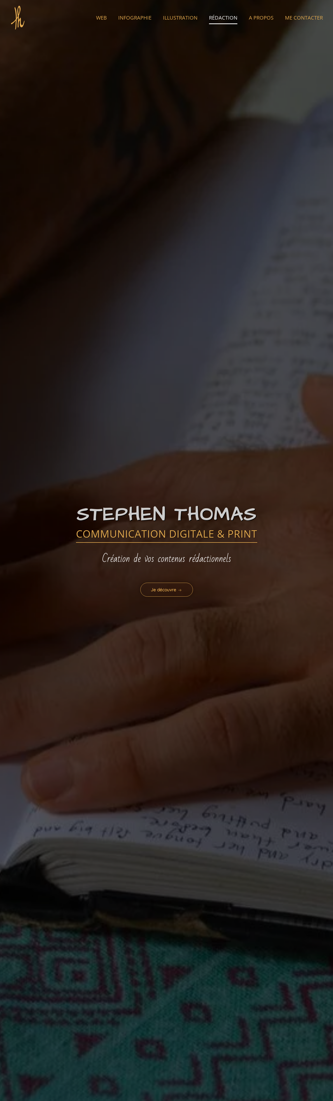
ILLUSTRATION (180, 17)
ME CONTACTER (304, 17)
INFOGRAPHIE (135, 17)
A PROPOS (261, 17)
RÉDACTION (223, 17)
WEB (101, 17)
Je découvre (167, 590)
